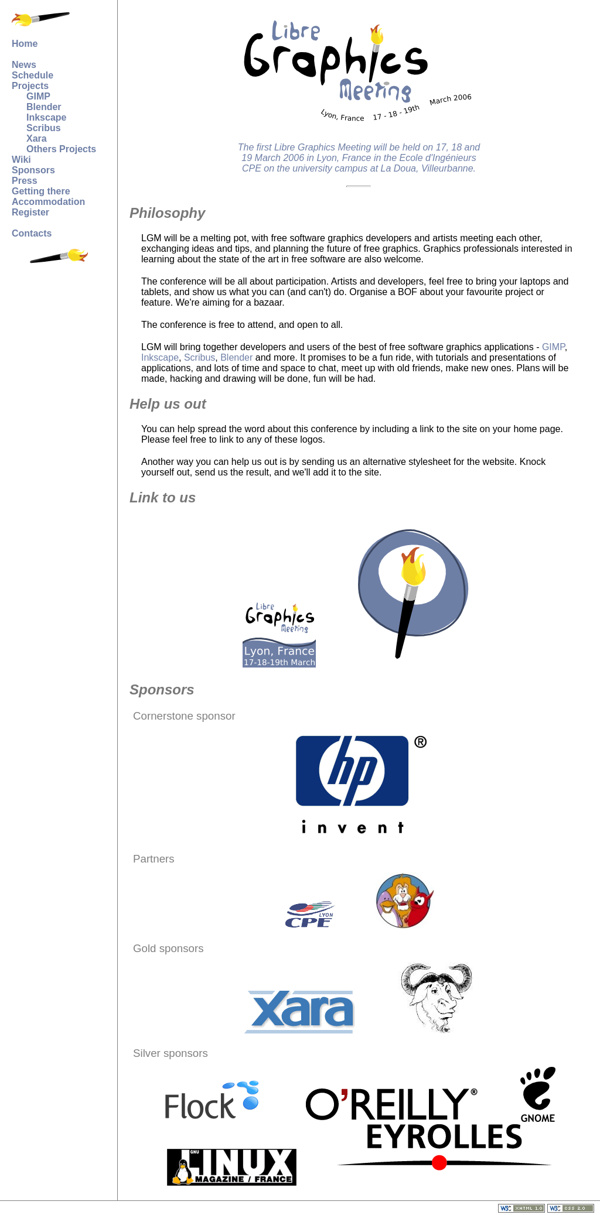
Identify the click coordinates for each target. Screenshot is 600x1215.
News (24, 65)
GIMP (38, 96)
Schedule (32, 75)
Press (25, 181)
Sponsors (33, 170)
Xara (36, 138)
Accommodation (48, 202)
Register (30, 212)
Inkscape (46, 117)
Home (25, 44)
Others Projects (61, 149)
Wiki (21, 160)
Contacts (32, 233)
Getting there (41, 191)
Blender (44, 107)
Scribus (43, 128)
